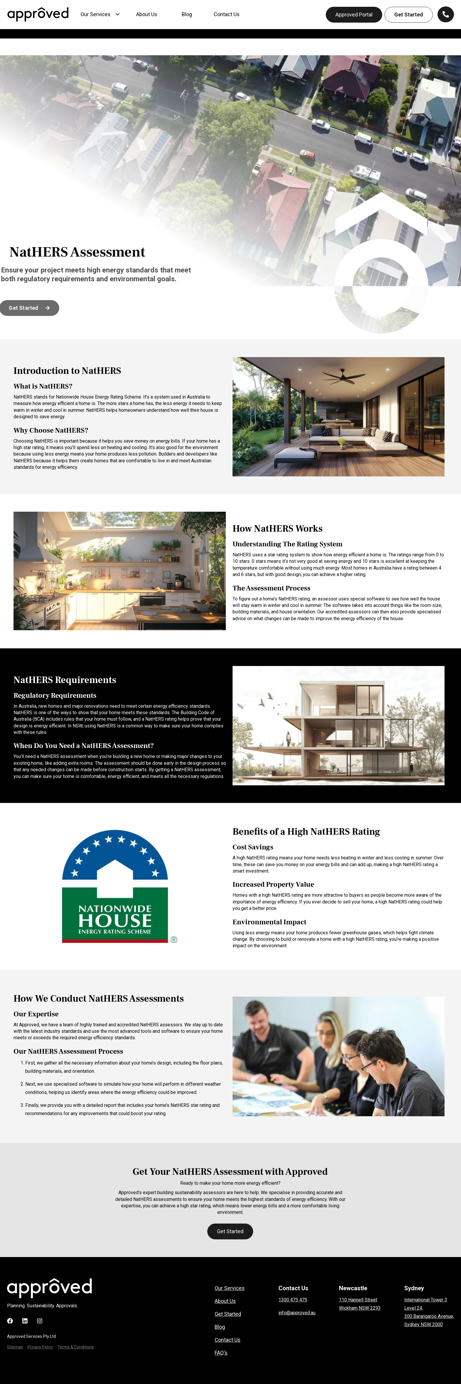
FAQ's (221, 1353)
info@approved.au (296, 1313)
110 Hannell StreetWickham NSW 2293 (360, 1304)
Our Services (230, 1288)
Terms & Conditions (76, 1347)
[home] (38, 14)
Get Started (408, 14)
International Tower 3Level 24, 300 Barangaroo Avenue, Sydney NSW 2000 (429, 1312)
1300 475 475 (292, 1300)
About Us (225, 1301)
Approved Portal (354, 14)
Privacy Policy (40, 1347)
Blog (220, 1327)
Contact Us (227, 1340)
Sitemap (15, 1347)
